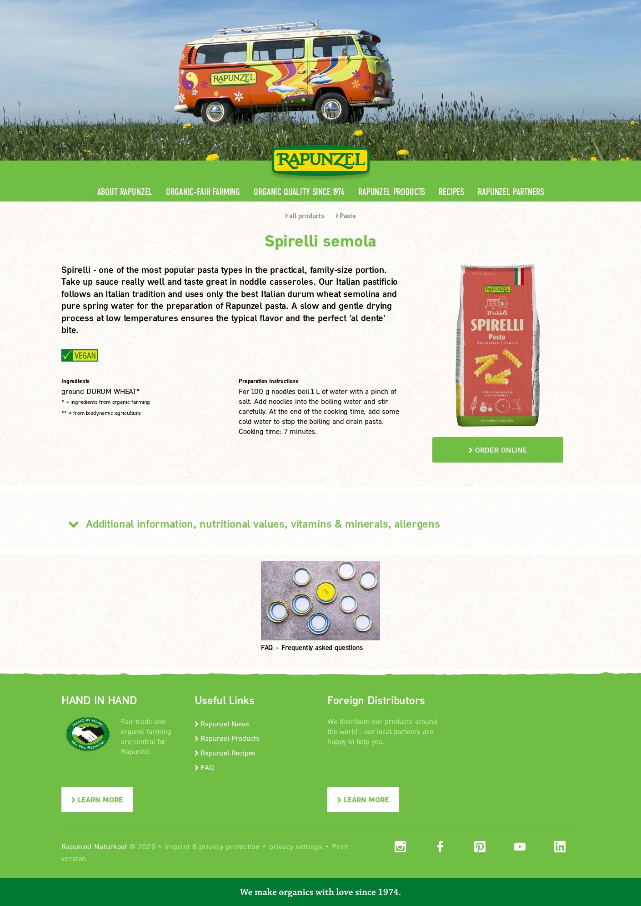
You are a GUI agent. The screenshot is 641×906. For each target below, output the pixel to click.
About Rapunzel (125, 192)
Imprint (177, 846)
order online (498, 449)
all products (304, 215)
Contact (503, 7)
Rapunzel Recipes (225, 752)
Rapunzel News (222, 723)
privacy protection (229, 846)
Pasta (346, 215)
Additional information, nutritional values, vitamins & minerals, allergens (250, 523)
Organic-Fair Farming (203, 192)
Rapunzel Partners (511, 192)
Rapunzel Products (391, 192)
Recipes (451, 192)
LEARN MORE (97, 799)
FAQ (204, 767)
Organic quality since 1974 (299, 192)
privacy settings (295, 846)
